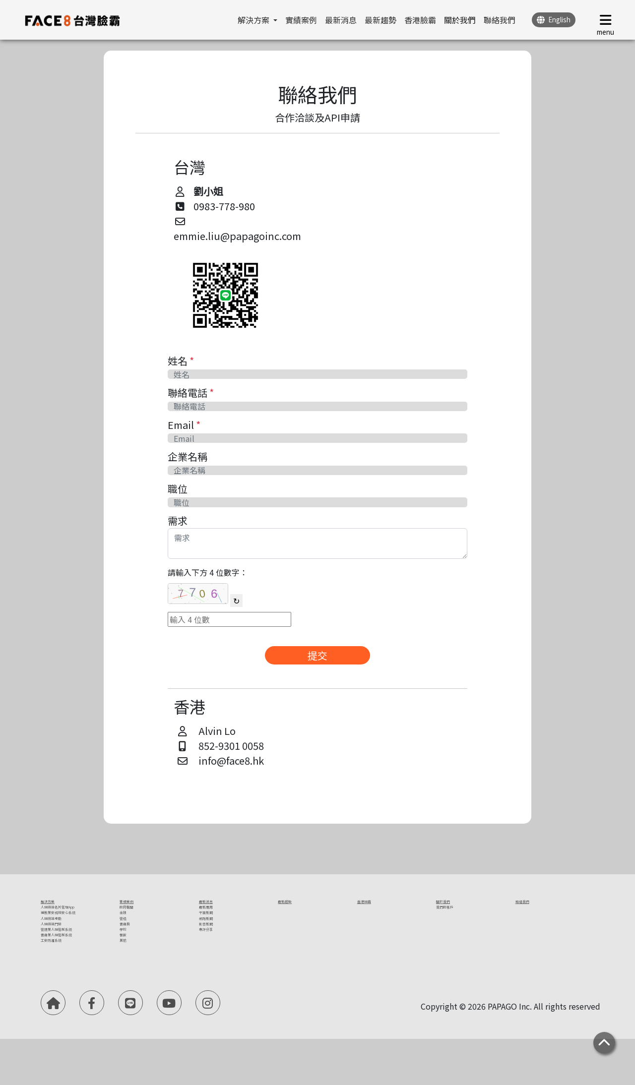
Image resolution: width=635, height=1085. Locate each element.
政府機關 (135, 919)
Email (184, 425)
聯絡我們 (499, 20)
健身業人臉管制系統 (76, 995)
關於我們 (460, 20)
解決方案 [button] (254, 20)
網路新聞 (215, 946)
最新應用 (215, 919)
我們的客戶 (456, 919)
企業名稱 (187, 456)
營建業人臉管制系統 (76, 982)
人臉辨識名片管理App (80, 919)
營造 (127, 946)
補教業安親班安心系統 (76, 937)
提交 (317, 655)
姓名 (181, 361)
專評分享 (215, 972)
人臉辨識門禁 (64, 968)
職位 (178, 489)
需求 (178, 520)
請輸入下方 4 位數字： (208, 572)
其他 (127, 998)
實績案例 (301, 20)
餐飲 (127, 985)
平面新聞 (215, 932)
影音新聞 (215, 959)
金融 (127, 932)
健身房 (131, 959)
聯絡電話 (191, 392)
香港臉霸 (420, 20)
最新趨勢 (380, 20)
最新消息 (341, 20)
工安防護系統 (64, 1008)
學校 (127, 972)
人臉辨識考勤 (64, 956)
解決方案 (56, 906)
